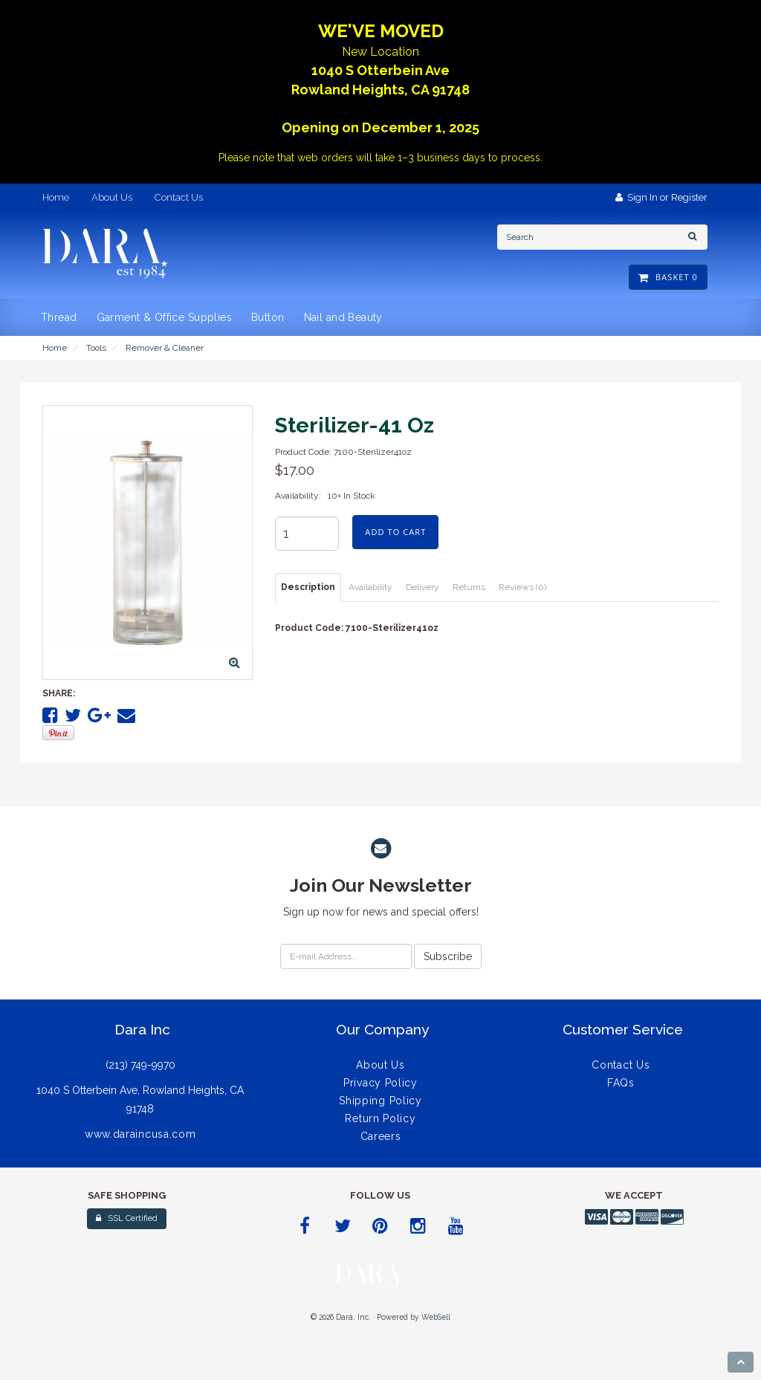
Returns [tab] (469, 587)
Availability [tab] (370, 587)
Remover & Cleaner (165, 348)
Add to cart (395, 531)
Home (54, 348)
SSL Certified (127, 1218)
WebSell (435, 1316)
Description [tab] (308, 587)
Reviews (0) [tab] (522, 587)
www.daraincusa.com (140, 1134)
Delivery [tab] (422, 587)
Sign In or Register (661, 197)
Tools (96, 348)
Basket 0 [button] (668, 276)
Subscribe (448, 956)
